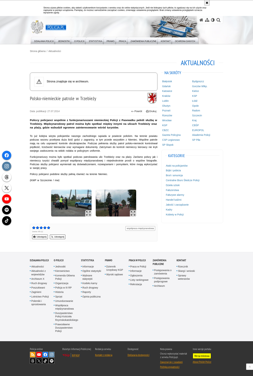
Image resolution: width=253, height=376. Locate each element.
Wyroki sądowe (114, 274)
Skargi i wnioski (186, 271)
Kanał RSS (32, 354)
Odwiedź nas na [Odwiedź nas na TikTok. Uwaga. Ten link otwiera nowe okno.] (45, 361)
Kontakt (181, 260)
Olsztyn (166, 105)
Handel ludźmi (173, 199)
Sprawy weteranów (184, 277)
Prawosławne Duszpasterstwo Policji (64, 327)
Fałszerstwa (172, 190)
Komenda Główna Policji (65, 277)
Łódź (194, 100)
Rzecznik (183, 266)
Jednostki (60, 266)
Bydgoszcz (198, 81)
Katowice (167, 91)
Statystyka (87, 260)
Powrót (136, 111)
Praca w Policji (137, 260)
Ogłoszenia (136, 275)
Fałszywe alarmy (175, 194)
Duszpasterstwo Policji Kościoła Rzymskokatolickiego (66, 316)
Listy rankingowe (139, 279)
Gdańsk (166, 86)
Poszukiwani (38, 287)
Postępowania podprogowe (162, 280)
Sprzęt (58, 296)
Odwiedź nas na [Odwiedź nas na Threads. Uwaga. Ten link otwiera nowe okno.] (32, 361)
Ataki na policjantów (177, 165)
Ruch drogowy (39, 283)
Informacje (88, 266)
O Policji (59, 260)
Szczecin (197, 115)
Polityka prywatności (169, 367)
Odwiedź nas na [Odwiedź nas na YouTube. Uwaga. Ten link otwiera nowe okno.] (39, 354)
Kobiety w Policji (175, 214)
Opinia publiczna (91, 296)
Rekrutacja (136, 284)
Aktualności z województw (38, 273)
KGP (164, 125)
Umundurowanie (64, 301)
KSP (194, 96)
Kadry (169, 209)
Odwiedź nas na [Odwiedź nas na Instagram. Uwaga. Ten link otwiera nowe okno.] (51, 354)
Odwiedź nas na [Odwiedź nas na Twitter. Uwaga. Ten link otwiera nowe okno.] (39, 361)
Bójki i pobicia (173, 170)
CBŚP (195, 125)
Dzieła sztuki (173, 185)
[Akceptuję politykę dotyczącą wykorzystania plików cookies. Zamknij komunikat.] (207, 3)
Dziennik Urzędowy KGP (114, 268)
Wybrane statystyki (87, 277)
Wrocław (166, 120)
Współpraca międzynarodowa (64, 307)
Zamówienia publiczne (159, 262)
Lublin (165, 100)
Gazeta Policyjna (171, 135)
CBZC (165, 130)
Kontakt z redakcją (103, 355)
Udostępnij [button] (40, 237)
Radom (196, 110)
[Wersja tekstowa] (213, 20)
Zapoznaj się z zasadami (171, 362)
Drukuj (151, 111)
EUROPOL (198, 130)
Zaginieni (36, 292)
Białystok (167, 81)
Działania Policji (39, 260)
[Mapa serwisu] (207, 20)
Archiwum (159, 285)
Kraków (166, 96)
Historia (59, 292)
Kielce (195, 91)
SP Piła (196, 139)
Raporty (86, 292)
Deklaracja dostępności (138, 355)
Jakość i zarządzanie (177, 204)
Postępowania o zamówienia (163, 272)
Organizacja (61, 283)
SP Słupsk (167, 144)
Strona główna (38, 51)
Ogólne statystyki (91, 271)
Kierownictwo (62, 271)
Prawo (108, 260)
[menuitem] (44, 40)
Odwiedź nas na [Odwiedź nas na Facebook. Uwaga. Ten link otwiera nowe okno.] (45, 354)
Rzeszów (167, 115)
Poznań (166, 110)
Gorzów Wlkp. (199, 86)
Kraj (194, 120)
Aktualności (54, 51)
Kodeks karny (89, 283)
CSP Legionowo (171, 139)
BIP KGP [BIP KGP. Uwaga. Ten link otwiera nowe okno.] (76, 355)
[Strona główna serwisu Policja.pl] (201, 20)
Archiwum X (37, 278)
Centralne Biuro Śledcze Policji (182, 180)
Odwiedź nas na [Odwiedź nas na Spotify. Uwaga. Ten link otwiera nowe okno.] (51, 361)
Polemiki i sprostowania (38, 303)
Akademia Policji (201, 135)
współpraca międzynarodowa (140, 228)
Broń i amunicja (174, 175)
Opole (195, 105)
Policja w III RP (63, 287)
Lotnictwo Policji (40, 296)
